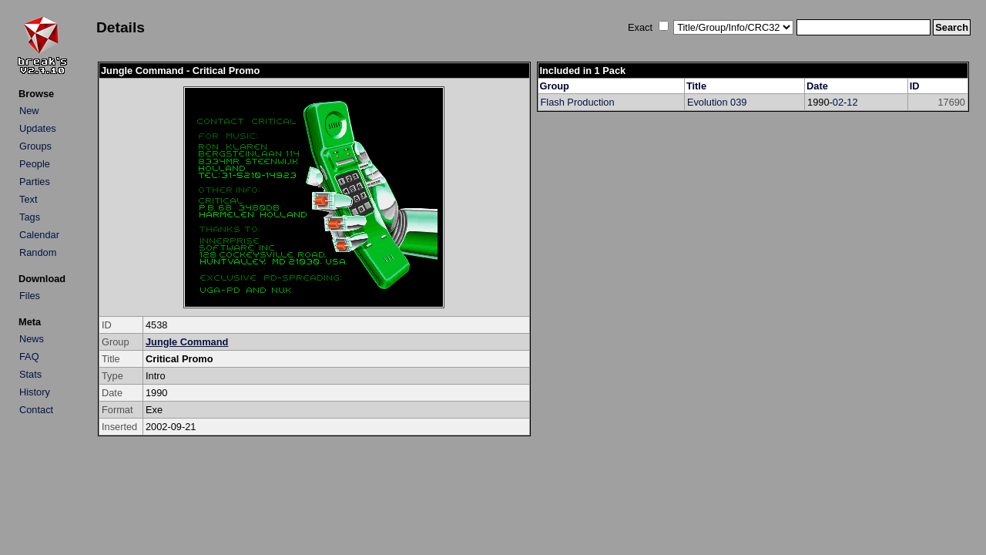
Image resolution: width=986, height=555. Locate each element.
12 (852, 102)
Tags (29, 217)
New (29, 110)
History (34, 392)
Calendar (39, 234)
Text (28, 199)
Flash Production (578, 102)
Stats (30, 374)
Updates (37, 128)
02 (838, 102)
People (34, 164)
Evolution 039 (717, 102)
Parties (34, 181)
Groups (35, 146)
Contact (36, 409)
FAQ (29, 356)
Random (37, 252)
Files (29, 295)
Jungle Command (187, 342)
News (31, 339)
